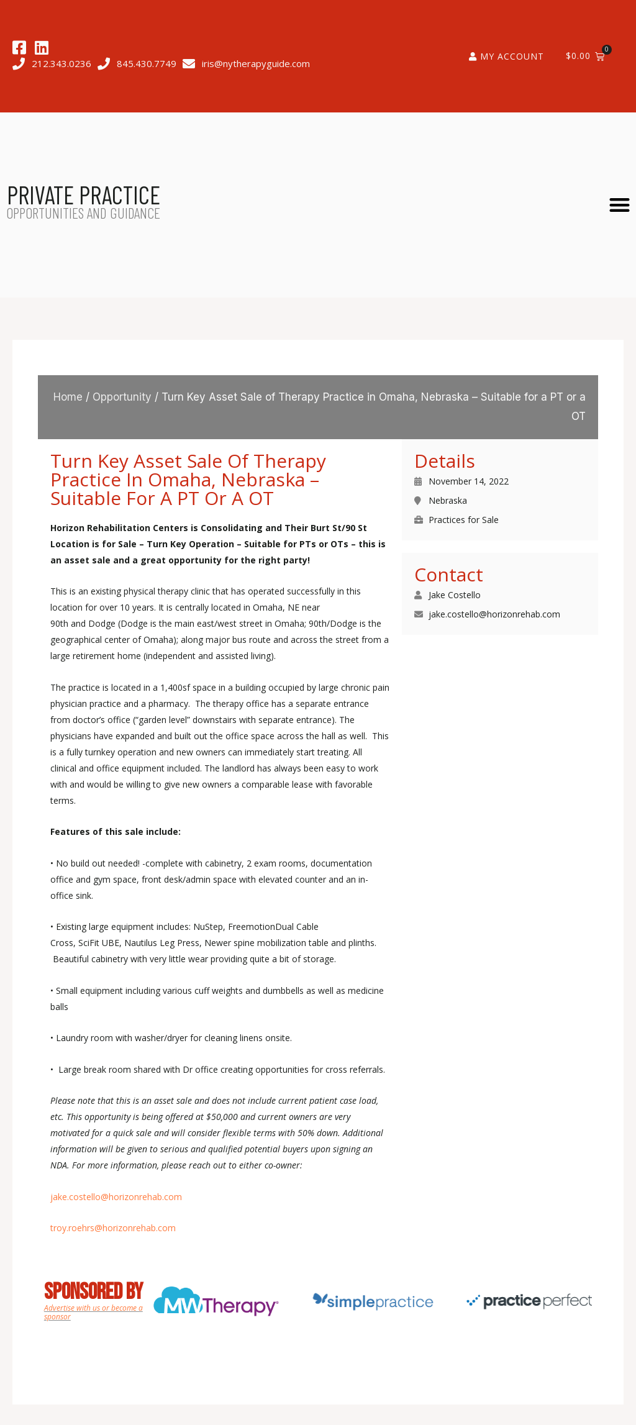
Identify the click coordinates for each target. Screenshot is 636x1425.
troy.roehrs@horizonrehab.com (113, 1228)
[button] (620, 204)
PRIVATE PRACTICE (83, 194)
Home (68, 397)
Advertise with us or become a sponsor (93, 1312)
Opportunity (122, 397)
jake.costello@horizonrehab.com (116, 1197)
